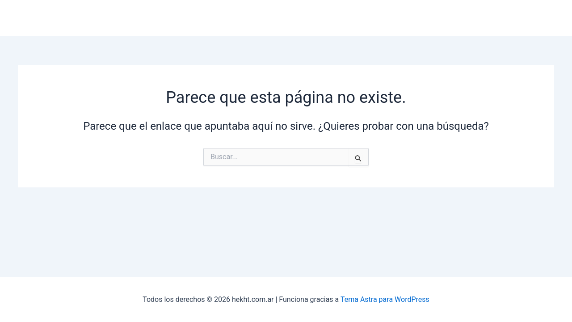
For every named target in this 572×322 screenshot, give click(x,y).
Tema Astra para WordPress (385, 299)
